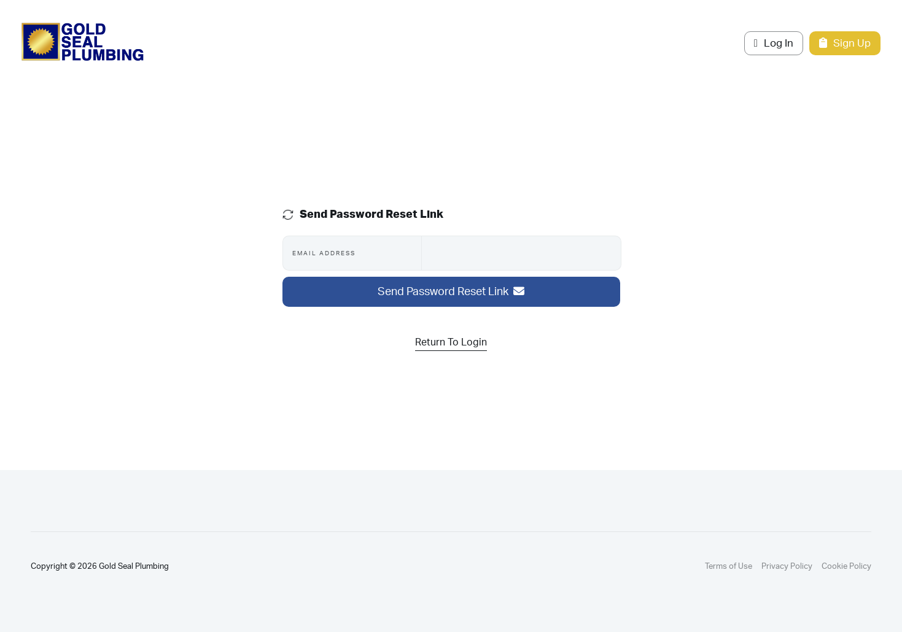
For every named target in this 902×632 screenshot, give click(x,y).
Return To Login (451, 342)
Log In (773, 43)
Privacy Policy (786, 567)
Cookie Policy (846, 567)
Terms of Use (728, 567)
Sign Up (845, 43)
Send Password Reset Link (451, 292)
